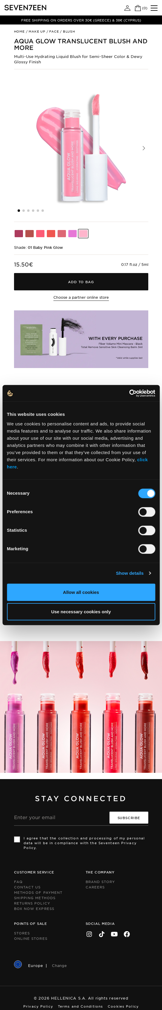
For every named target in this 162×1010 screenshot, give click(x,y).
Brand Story (100, 881)
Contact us (27, 887)
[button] (144, 148)
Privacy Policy (38, 1006)
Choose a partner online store (81, 297)
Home (19, 31)
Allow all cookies (81, 591)
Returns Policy (32, 903)
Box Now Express (34, 908)
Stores (22, 933)
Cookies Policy (123, 1006)
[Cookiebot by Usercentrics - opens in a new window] (129, 393)
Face (54, 31)
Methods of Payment (38, 892)
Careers (95, 887)
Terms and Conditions (80, 1006)
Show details (130, 573)
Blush (69, 31)
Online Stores (30, 938)
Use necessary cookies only (81, 611)
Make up (37, 31)
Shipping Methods (35, 898)
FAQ (18, 881)
